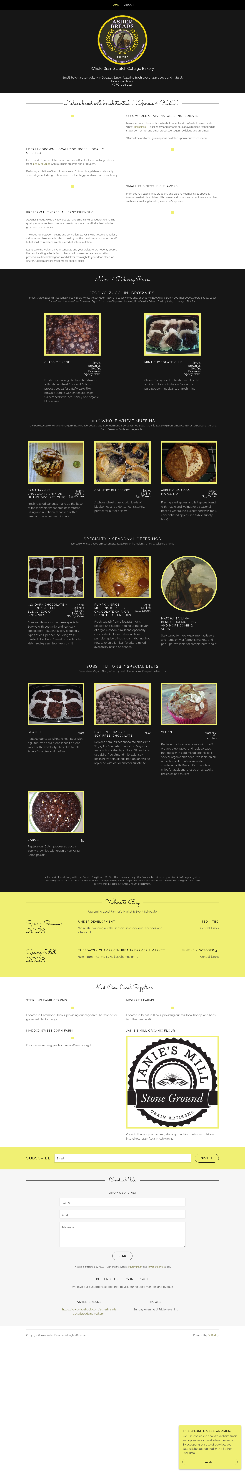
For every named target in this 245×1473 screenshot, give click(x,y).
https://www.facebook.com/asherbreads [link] (89, 1440)
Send (119, 1386)
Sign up (203, 1289)
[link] (123, 39)
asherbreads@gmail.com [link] (89, 1444)
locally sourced (41, 192)
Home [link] (115, 4)
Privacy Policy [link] (135, 1397)
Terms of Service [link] (156, 1397)
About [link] (129, 4)
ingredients (140, 137)
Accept (198, 1462)
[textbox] (122, 1289)
